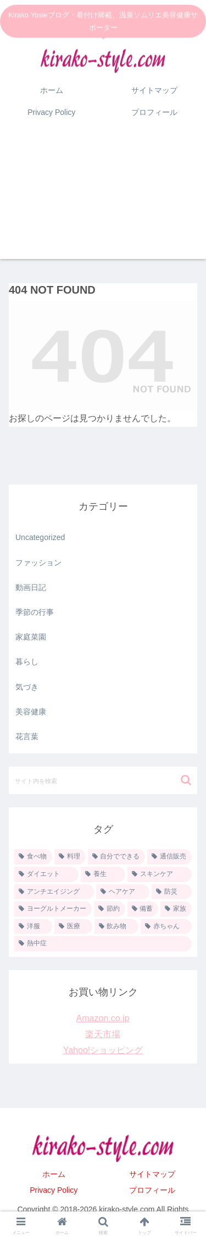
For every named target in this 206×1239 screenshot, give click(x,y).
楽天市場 (102, 1034)
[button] (186, 780)
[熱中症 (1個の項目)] (103, 943)
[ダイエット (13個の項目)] (46, 874)
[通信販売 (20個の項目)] (169, 856)
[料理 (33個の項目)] (70, 856)
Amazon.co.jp (103, 1018)
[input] (103, 780)
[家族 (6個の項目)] (176, 909)
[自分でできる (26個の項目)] (117, 856)
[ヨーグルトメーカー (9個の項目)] (53, 909)
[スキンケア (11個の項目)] (159, 874)
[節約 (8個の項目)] (109, 909)
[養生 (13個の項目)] (103, 874)
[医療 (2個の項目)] (73, 926)
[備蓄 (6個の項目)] (143, 909)
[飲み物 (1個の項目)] (116, 926)
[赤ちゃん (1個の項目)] (166, 926)
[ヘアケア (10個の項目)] (122, 892)
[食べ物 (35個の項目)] (33, 856)
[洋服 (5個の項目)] (33, 926)
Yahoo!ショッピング (103, 1050)
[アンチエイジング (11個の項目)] (54, 892)
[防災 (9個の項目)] (172, 892)
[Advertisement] (103, 197)
